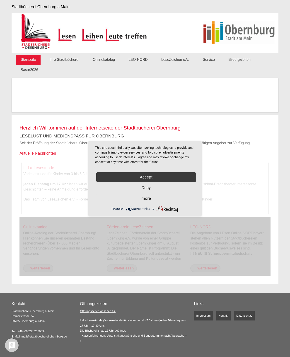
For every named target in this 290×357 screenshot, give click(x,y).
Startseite (28, 59)
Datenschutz (244, 315)
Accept (146, 177)
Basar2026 (29, 70)
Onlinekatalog (104, 59)
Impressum (203, 315)
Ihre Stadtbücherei (64, 59)
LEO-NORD (137, 59)
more (146, 198)
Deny (146, 187)
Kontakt (223, 315)
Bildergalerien (239, 59)
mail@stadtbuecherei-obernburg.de (44, 336)
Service (209, 59)
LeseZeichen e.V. (175, 59)
